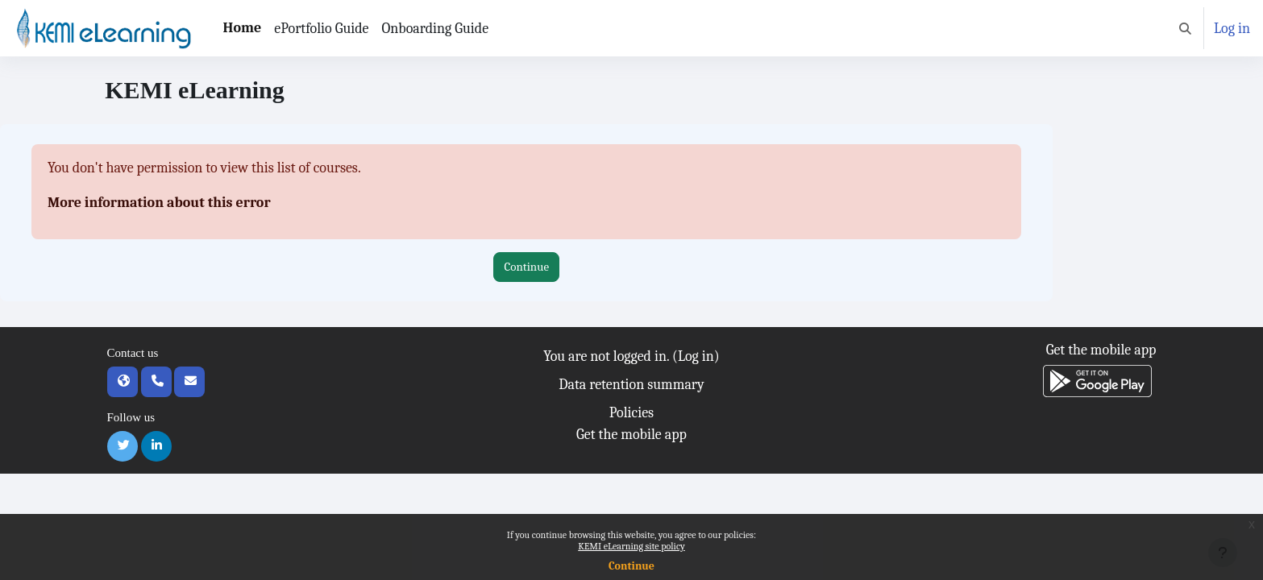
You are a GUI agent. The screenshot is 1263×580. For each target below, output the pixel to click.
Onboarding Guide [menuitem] (435, 28)
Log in (1232, 28)
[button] (1185, 28)
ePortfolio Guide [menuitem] (321, 28)
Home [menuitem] (242, 27)
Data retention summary (631, 384)
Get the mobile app (631, 434)
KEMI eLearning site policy (631, 546)
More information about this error (159, 202)
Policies (631, 412)
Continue (631, 566)
